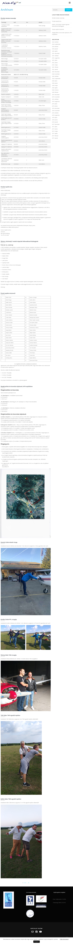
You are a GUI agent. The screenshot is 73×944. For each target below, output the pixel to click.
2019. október (55, 99)
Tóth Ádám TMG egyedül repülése (10, 715)
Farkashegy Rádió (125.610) (59, 902)
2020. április (55, 87)
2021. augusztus (56, 58)
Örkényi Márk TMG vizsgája (9, 655)
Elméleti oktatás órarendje (8, 18)
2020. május (55, 85)
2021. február (55, 67)
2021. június (55, 62)
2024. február (55, 46)
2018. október (55, 113)
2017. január (55, 138)
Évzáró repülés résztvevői (8, 293)
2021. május (55, 65)
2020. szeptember (56, 78)
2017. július (54, 126)
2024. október (55, 42)
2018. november (56, 110)
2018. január (55, 122)
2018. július (54, 117)
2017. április (55, 133)
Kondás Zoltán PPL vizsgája (9, 619)
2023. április (55, 51)
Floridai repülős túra (6, 187)
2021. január (55, 69)
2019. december (56, 94)
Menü (69, 2)
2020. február (55, 92)
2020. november (56, 74)
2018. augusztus (56, 115)
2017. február (55, 135)
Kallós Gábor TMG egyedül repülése (11, 799)
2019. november (56, 97)
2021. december (56, 53)
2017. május (55, 131)
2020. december (56, 71)
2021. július (54, 60)
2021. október (55, 55)
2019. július (54, 103)
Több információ (64, 939)
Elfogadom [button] (36, 941)
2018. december (56, 108)
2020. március (55, 90)
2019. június (55, 106)
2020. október (55, 76)
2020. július (54, 81)
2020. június (55, 83)
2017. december (56, 124)
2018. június (55, 119)
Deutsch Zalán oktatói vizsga (9, 542)
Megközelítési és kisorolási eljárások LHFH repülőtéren (17, 386)
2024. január (55, 49)
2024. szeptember (56, 44)
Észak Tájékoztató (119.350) (59, 899)
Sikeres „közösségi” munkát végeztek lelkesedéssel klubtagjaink (19, 241)
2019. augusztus (56, 101)
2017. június (55, 129)
